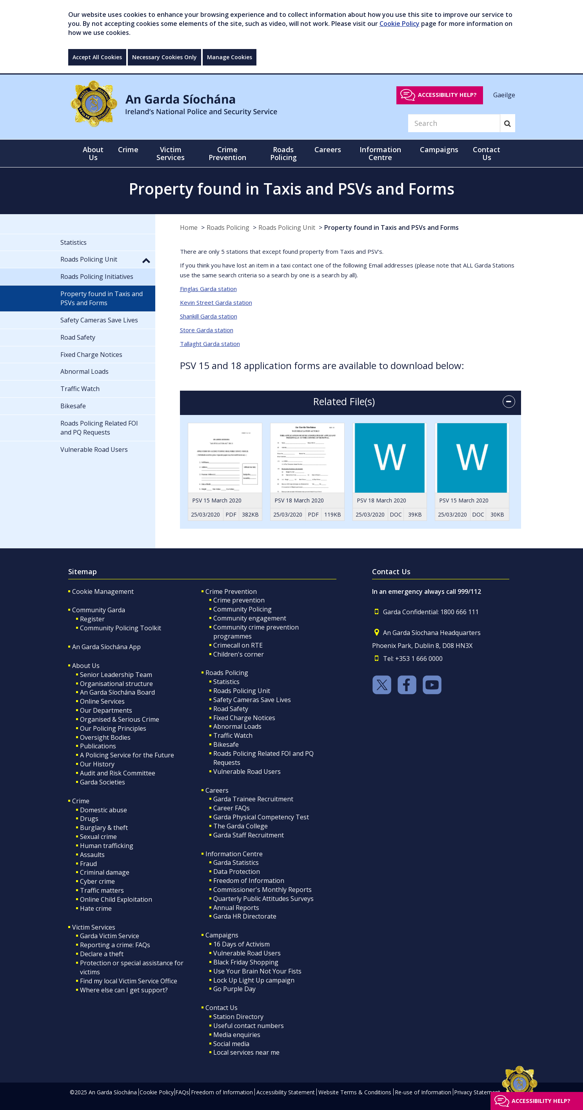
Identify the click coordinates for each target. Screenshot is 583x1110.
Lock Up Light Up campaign (253, 980)
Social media (231, 1043)
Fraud (88, 863)
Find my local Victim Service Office (128, 981)
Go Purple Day (234, 988)
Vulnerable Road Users (247, 771)
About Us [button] (93, 153)
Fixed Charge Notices (244, 717)
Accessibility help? (447, 94)
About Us (86, 665)
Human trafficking (106, 845)
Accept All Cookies (97, 57)
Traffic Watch (232, 735)
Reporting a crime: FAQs (115, 945)
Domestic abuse (103, 810)
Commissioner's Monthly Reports (262, 889)
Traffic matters (102, 890)
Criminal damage (104, 872)
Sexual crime (98, 836)
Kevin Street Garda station (216, 302)
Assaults (92, 854)
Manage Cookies (229, 57)
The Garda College (240, 826)
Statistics (226, 681)
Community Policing (242, 609)
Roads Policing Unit (286, 227)
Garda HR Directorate (244, 916)
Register (92, 619)
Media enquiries (236, 1034)
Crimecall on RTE (238, 645)
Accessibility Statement (285, 1092)
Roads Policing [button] (283, 153)
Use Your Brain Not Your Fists (257, 971)
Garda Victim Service (109, 936)
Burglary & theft (104, 827)
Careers (217, 790)
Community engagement (249, 618)
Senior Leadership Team (116, 674)
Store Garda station (206, 330)
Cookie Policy (400, 23)
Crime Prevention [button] (227, 153)
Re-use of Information (423, 1092)
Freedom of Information (248, 880)
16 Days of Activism (241, 944)
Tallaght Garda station (210, 344)
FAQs (182, 1092)
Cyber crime (97, 881)
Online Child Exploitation (116, 899)
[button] (146, 260)
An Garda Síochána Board (117, 692)
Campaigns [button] (439, 149)
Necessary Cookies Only (164, 57)
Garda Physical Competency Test (261, 817)
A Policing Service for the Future (127, 755)
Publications (98, 746)
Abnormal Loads (237, 726)
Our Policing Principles (113, 728)
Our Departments (106, 710)
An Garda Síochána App (106, 646)
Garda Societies (102, 782)
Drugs (89, 818)
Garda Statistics (236, 862)
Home (189, 227)
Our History (97, 764)
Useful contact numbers (248, 1025)
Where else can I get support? (124, 990)
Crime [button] (128, 149)
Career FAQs (231, 808)
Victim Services (93, 927)
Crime (80, 801)
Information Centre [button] (380, 153)
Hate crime (96, 908)
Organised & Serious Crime (119, 719)
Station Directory (238, 1016)
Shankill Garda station (208, 316)
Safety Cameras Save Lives (252, 699)
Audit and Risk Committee (117, 773)
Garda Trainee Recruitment (253, 799)
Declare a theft (102, 954)
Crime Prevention (231, 591)
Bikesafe (226, 744)
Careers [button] (327, 149)
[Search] (454, 123)
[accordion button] (509, 401)
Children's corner (238, 654)
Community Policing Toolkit (120, 628)
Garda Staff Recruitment (248, 835)
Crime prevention (239, 600)
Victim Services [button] (170, 153)
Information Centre (234, 854)
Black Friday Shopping (245, 962)
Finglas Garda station (208, 289)
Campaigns (221, 935)
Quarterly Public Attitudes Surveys (263, 898)
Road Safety (230, 708)
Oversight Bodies (105, 737)
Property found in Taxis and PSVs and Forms (391, 227)
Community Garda (98, 610)
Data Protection (236, 871)
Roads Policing (228, 227)
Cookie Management (103, 591)
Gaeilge (504, 94)
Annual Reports (236, 907)
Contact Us (221, 1007)
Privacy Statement (477, 1092)
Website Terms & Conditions (354, 1092)
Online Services (102, 701)
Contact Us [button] (486, 153)
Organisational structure (116, 683)
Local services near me (246, 1052)
